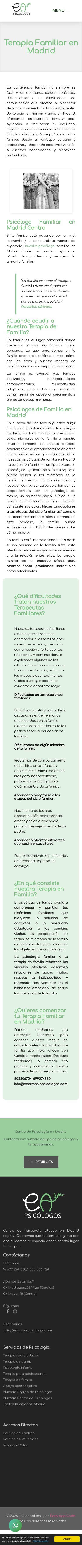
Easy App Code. (63, 1516)
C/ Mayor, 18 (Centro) (20, 1296)
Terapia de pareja (17, 1364)
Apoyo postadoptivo (20, 1388)
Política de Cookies (19, 1436)
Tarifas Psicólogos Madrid (24, 1407)
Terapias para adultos (21, 1358)
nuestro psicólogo (40, 246)
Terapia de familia (17, 1382)
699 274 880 (16, 1272)
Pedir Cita (41, 1164)
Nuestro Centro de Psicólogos (27, 1401)
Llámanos (11, 1266)
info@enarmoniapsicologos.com (28, 1333)
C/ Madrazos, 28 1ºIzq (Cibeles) (28, 1290)
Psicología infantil (17, 1370)
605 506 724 (39, 1272)
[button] (61, 10)
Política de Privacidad (21, 1442)
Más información (40, 1541)
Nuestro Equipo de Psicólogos (28, 1394)
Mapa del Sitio (15, 1448)
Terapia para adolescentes (25, 1376)
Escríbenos (12, 1327)
